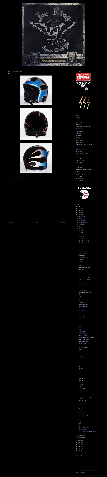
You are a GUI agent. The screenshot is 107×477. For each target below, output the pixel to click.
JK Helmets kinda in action (85, 267)
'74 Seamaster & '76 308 (84, 279)
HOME (10, 68)
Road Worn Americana (84, 249)
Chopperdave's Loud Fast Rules (83, 126)
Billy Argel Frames (80, 180)
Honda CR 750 (79, 173)
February (81, 435)
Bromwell (81, 321)
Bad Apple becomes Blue (84, 277)
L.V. (79, 263)
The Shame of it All (80, 174)
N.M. (80, 312)
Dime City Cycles (80, 160)
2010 (79, 446)
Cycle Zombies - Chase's (84, 339)
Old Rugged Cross (83, 251)
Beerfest (80, 406)
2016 (79, 210)
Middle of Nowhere (83, 333)
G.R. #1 (80, 244)
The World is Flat (80, 131)
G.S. (80, 329)
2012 (79, 442)
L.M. (80, 421)
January (81, 437)
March (80, 234)
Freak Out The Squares (81, 156)
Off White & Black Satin (84, 290)
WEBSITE (60, 68)
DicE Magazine (79, 121)
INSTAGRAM (78, 68)
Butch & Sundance (83, 358)
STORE (53, 68)
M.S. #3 (80, 261)
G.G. (80, 345)
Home (36, 222)
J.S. (79, 298)
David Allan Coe (82, 400)
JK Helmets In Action (83, 257)
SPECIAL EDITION (44, 68)
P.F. (79, 395)
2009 (79, 448)
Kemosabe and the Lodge (82, 153)
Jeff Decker (78, 147)
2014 (79, 214)
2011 (79, 444)
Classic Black (82, 288)
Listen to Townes (82, 253)
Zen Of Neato (79, 140)
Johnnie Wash (79, 178)
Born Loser (78, 124)
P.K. (79, 308)
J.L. (79, 300)
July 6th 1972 (82, 388)
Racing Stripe (82, 356)
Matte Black (81, 259)
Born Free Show (80, 162)
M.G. (80, 296)
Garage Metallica (80, 166)
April (80, 232)
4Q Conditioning (79, 119)
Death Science (79, 155)
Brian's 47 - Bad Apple (84, 415)
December (81, 216)
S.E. (80, 370)
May (80, 230)
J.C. (79, 275)
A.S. (80, 376)
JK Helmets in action (83, 284)
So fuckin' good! (82, 429)
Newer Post (10, 222)
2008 (79, 450)
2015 (79, 212)
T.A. (79, 273)
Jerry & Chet (81, 238)
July (80, 226)
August (80, 224)
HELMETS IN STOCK (32, 68)
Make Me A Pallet (83, 417)
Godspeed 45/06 (80, 164)
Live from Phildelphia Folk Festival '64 (87, 337)
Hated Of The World (80, 146)
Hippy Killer (78, 142)
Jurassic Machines (80, 149)
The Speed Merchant (81, 138)
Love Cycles (79, 158)
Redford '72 (81, 236)
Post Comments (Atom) (19, 225)
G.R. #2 (80, 247)
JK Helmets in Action (83, 304)
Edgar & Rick (82, 316)
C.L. (80, 402)
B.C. (80, 382)
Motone (80, 325)
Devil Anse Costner (83, 335)
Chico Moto (78, 133)
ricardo (18, 178)
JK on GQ (81, 269)
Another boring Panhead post (85, 351)
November (81, 218)
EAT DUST (78, 137)
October (81, 220)
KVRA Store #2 (82, 378)
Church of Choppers (80, 122)
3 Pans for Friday (82, 302)
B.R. (80, 372)
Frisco (80, 265)
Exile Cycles (79, 176)
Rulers (80, 281)
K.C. (80, 353)
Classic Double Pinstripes (84, 240)
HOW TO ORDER (19, 68)
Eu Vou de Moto (82, 343)
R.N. (80, 393)
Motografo (81, 384)
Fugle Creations (79, 151)
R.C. (9, 73)
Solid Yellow (81, 413)
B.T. (79, 425)
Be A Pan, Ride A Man (84, 427)
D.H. (80, 327)
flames (14, 178)
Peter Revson (82, 255)
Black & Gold (82, 323)
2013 (79, 440)
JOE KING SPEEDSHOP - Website (84, 169)
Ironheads (81, 386)
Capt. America (82, 310)
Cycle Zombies (79, 128)
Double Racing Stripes (84, 362)
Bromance (81, 368)
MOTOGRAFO (79, 167)
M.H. (80, 410)
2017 (79, 208)
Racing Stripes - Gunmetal (85, 292)
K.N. (80, 271)
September (81, 222)
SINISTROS (69, 68)
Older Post (62, 222)
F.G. (80, 314)
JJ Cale (80, 349)
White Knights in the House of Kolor (84, 144)
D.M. (80, 404)
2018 (79, 206)
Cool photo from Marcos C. (85, 286)
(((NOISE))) (78, 135)
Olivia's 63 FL (82, 360)
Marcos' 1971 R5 (82, 331)
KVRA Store (81, 380)
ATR (77, 130)
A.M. (80, 366)
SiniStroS (78, 117)
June (80, 228)
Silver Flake (81, 408)
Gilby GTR (78, 171)
